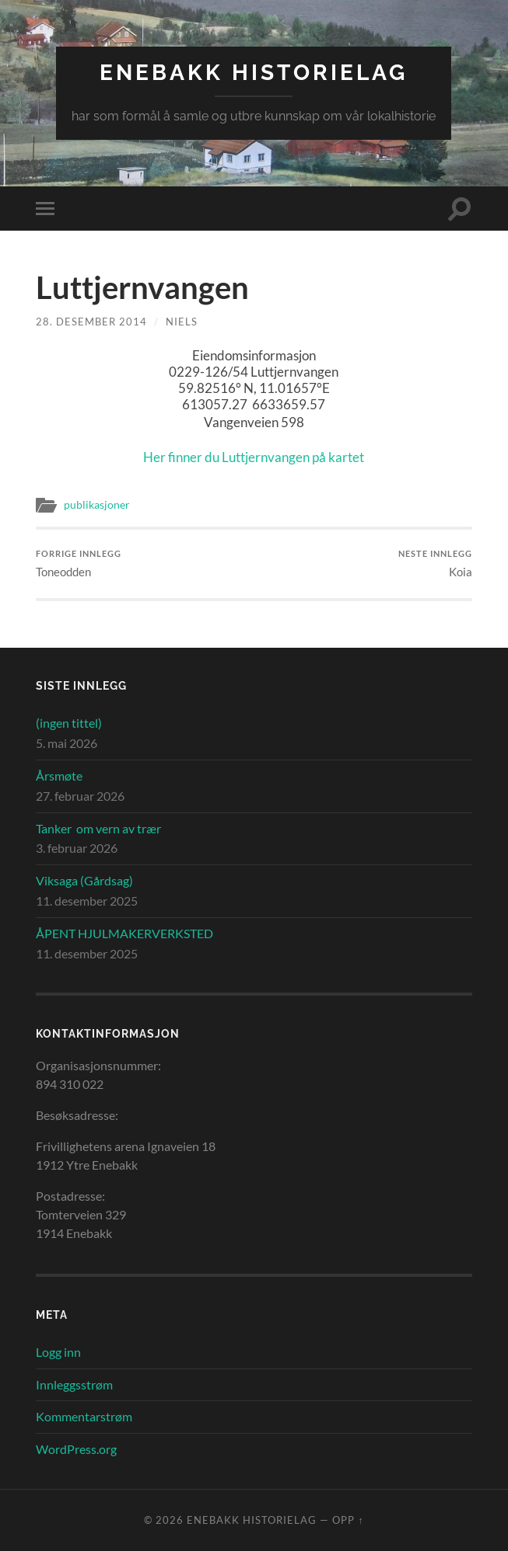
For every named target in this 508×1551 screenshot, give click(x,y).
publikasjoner (97, 505)
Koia (435, 563)
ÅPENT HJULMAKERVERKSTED (124, 933)
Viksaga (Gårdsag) (84, 880)
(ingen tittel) (69, 722)
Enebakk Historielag (254, 72)
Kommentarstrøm (84, 1416)
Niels (182, 321)
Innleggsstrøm (74, 1384)
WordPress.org (76, 1448)
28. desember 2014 (91, 321)
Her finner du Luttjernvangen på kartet (253, 457)
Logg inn (58, 1351)
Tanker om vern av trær (98, 828)
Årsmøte (59, 775)
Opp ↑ (347, 1520)
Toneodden (78, 563)
